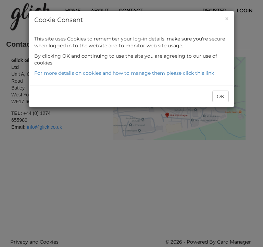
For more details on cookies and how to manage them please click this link (124, 73)
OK (220, 96)
